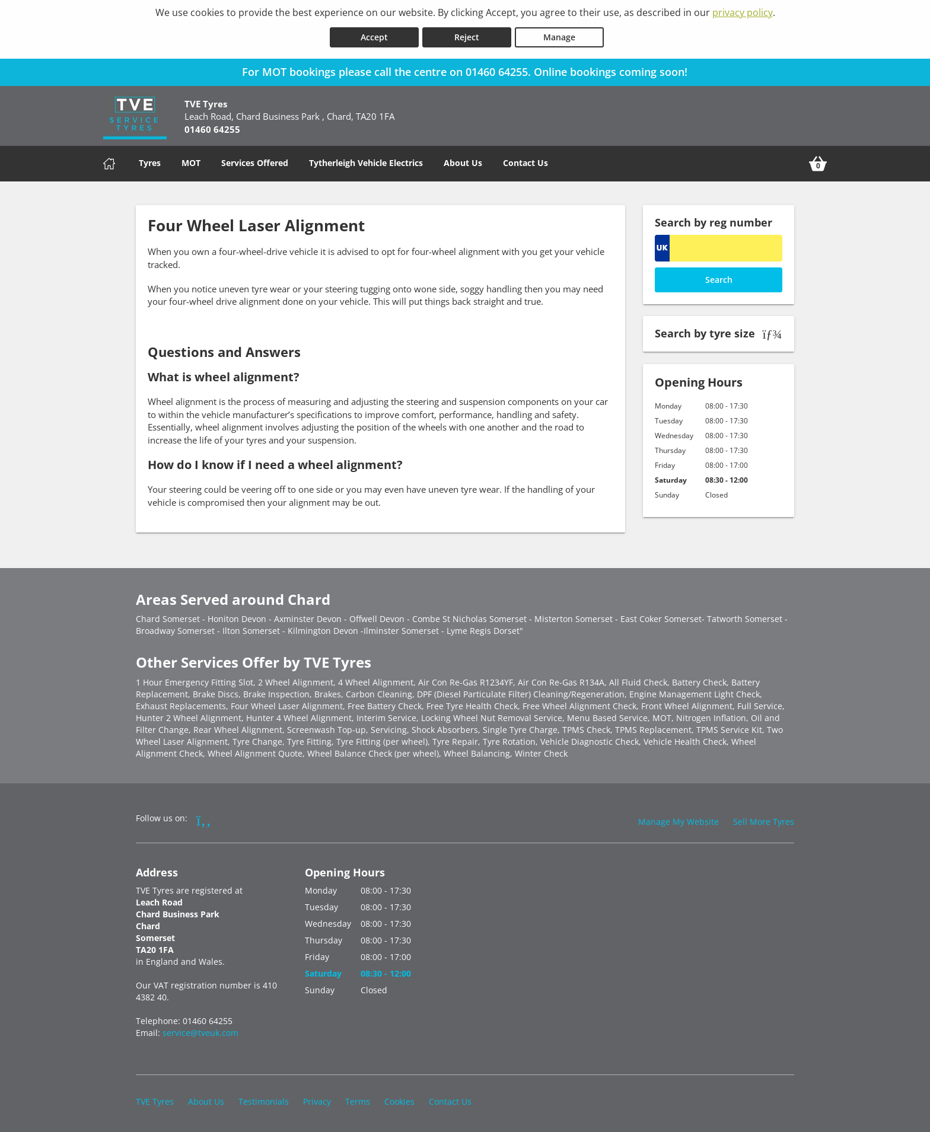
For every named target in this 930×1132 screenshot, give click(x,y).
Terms (357, 1099)
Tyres (150, 160)
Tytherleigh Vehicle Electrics (366, 160)
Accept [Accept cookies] (374, 34)
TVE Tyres (155, 1099)
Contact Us (525, 160)
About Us (463, 160)
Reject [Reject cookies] (466, 34)
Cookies (399, 1099)
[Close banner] (915, 67)
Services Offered (254, 160)
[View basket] (818, 161)
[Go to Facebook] (203, 817)
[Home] (109, 161)
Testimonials (263, 1099)
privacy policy (742, 12)
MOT (190, 160)
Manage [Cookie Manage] (559, 34)
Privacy (317, 1099)
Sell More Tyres (763, 819)
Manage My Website (678, 819)
